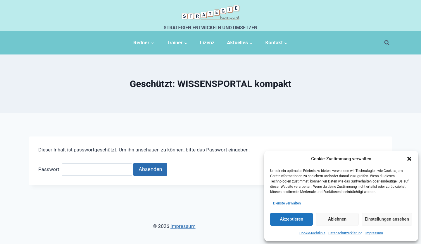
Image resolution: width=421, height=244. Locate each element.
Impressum (374, 233)
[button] (409, 159)
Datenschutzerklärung (345, 233)
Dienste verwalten (287, 203)
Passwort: (85, 169)
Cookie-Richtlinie (312, 233)
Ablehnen (337, 219)
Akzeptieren (291, 219)
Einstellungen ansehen (387, 219)
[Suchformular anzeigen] (387, 42)
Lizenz (207, 42)
